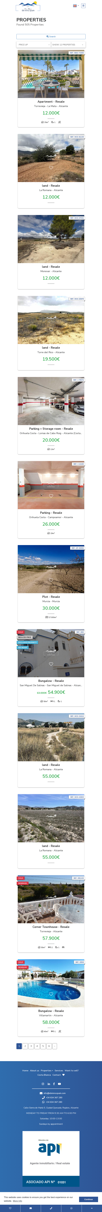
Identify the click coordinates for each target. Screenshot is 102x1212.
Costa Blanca (44, 1074)
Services (59, 1070)
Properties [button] (46, 1070)
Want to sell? (72, 1070)
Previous (21, 74)
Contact (56, 1074)
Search (51, 36)
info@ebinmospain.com (55, 1093)
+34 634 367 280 (52, 1097)
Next (80, 74)
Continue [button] (88, 1199)
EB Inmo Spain (28, 6)
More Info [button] (17, 1201)
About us (34, 1070)
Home (25, 1070)
